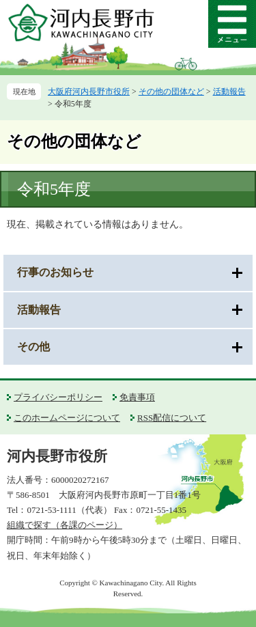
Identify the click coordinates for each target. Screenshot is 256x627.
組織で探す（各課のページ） (64, 525)
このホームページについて (67, 418)
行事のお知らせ (55, 272)
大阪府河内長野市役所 (89, 91)
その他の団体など (171, 91)
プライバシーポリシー (58, 397)
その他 (33, 346)
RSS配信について (171, 418)
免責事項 (137, 397)
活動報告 (229, 91)
